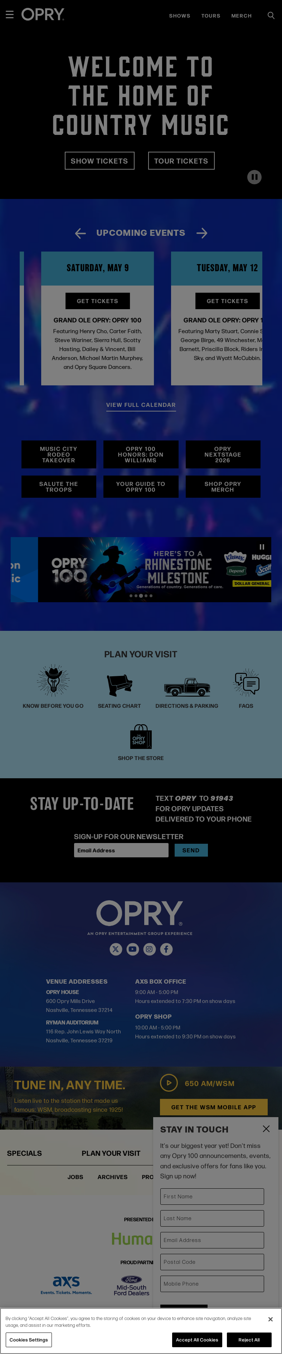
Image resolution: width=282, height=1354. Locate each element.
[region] (141, 1331)
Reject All (249, 1340)
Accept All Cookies (197, 1340)
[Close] (270, 1319)
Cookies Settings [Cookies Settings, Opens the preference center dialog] (29, 1340)
